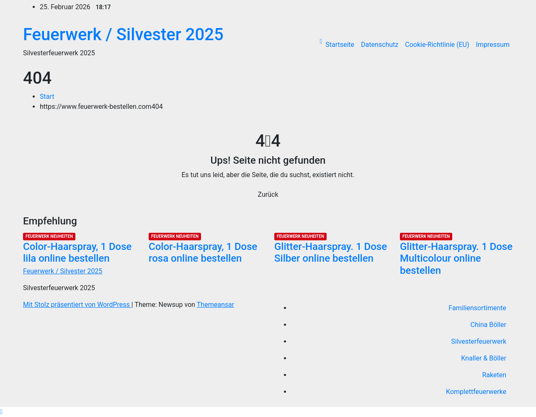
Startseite (339, 45)
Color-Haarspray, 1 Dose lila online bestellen (77, 253)
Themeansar (215, 305)
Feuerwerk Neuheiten (49, 236)
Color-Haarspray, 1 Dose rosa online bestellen (203, 253)
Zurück (268, 194)
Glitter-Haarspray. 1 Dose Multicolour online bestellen (456, 259)
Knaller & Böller (483, 358)
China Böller (488, 325)
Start (47, 96)
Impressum (493, 45)
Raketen (494, 375)
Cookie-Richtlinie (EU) (437, 45)
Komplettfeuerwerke (476, 392)
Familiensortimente (477, 308)
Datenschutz (379, 45)
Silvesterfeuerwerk (478, 341)
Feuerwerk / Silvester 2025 (123, 34)
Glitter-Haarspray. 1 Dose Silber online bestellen (330, 253)
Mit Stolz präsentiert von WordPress (77, 305)
